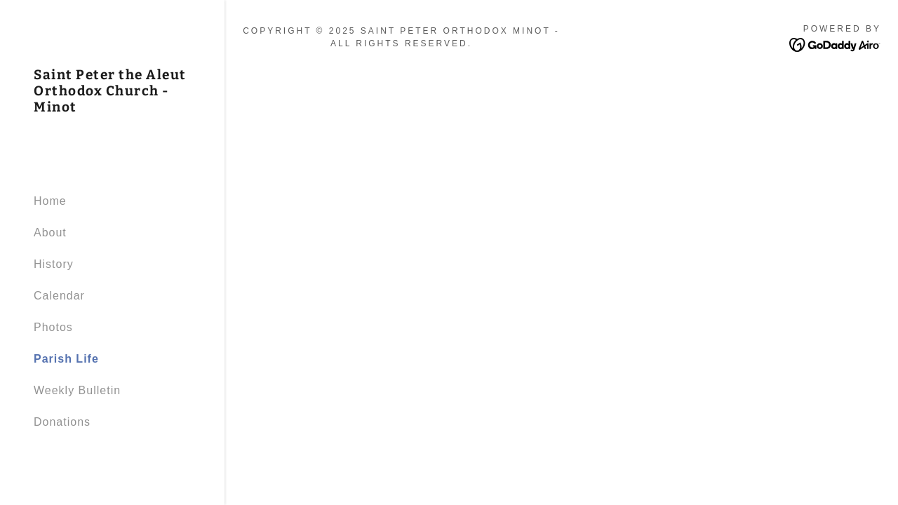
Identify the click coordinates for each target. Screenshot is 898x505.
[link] (112, 108)
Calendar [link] (59, 296)
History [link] (54, 264)
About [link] (50, 232)
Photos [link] (53, 327)
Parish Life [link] (66, 359)
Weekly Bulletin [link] (77, 390)
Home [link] (50, 201)
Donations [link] (62, 422)
